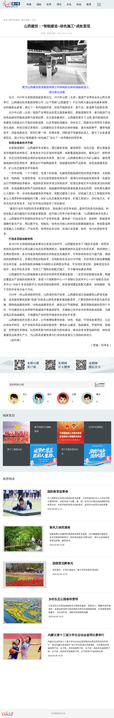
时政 (29, 4)
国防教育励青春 (56, 491)
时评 (49, 4)
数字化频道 (14, 20)
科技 (79, 4)
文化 (69, 4)
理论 (59, 4)
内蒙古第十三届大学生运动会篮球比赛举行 (74, 635)
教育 (89, 4)
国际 (39, 4)
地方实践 (25, 20)
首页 (5, 20)
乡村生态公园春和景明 (61, 599)
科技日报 (51, 33)
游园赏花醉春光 (56, 563)
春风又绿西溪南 (56, 527)
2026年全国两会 (95, 427)
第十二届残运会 (14, 449)
